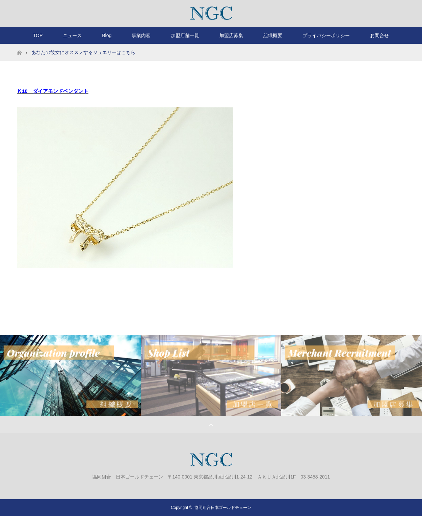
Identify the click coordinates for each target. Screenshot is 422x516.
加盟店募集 (231, 35)
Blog (106, 35)
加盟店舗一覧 (185, 35)
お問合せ (379, 35)
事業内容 (141, 35)
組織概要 (272, 35)
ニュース (72, 35)
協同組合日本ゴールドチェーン (222, 507)
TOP (38, 35)
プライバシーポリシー (326, 35)
